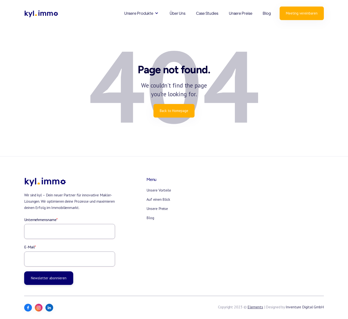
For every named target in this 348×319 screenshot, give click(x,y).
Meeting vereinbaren (302, 13)
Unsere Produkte (138, 13)
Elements (255, 306)
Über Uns (177, 13)
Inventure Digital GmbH (305, 306)
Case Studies (207, 13)
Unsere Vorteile (158, 190)
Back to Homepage (174, 110)
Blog (267, 13)
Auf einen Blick (158, 199)
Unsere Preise (240, 13)
